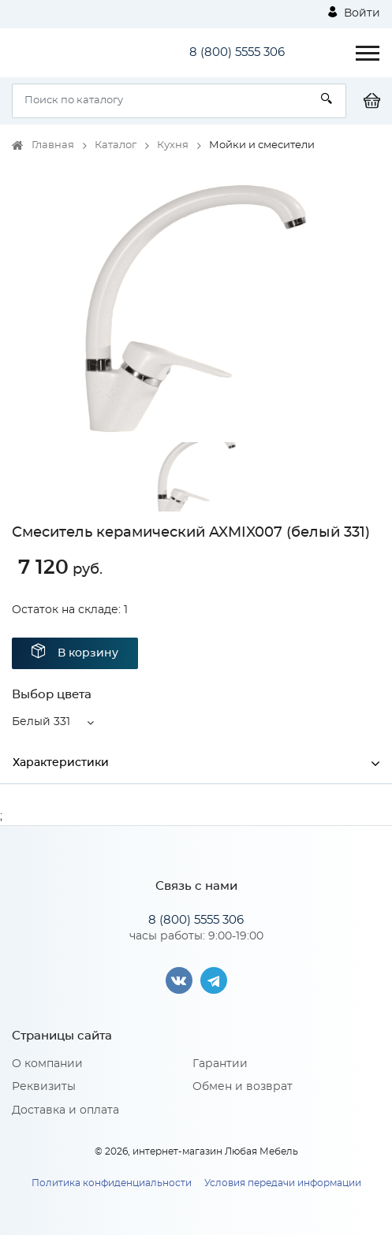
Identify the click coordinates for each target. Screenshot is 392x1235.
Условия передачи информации (282, 1183)
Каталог (115, 145)
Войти (354, 12)
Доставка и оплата (65, 1110)
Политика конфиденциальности (112, 1183)
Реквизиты (44, 1086)
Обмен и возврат (242, 1086)
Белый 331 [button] (41, 721)
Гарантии (220, 1063)
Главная (53, 145)
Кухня (173, 145)
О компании (47, 1063)
